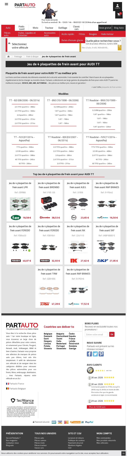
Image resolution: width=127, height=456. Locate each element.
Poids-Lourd (21, 28)
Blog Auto (119, 28)
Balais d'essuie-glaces (72, 40)
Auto (8, 28)
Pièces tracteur (41, 445)
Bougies (93, 34)
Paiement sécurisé (75, 442)
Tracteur (49, 28)
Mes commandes (104, 437)
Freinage (18, 56)
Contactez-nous (12, 442)
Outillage (62, 28)
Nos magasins (11, 440)
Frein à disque (32, 56)
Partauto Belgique (16, 388)
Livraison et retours (76, 437)
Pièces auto (39, 437)
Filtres (82, 34)
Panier (120, 13)
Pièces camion (40, 440)
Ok (123, 453)
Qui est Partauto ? (13, 437)
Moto (35, 28)
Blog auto (10, 445)
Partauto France (15, 383)
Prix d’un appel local (97, 22)
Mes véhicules (102, 442)
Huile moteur (107, 34)
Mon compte (104, 433)
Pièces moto (40, 442)
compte (117, 8)
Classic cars (76, 28)
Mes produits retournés (106, 440)
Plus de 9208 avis (97, 406)
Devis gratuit (105, 28)
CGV (69, 447)
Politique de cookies (76, 440)
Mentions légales (75, 445)
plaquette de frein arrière (111, 87)
